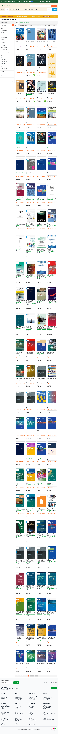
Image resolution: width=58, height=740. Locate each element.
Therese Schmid (50, 199)
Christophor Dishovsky (51, 251)
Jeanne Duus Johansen (19, 456)
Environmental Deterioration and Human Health (30, 612)
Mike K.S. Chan (18, 69)
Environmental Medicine (27, 13)
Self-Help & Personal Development (49, 713)
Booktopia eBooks (32, 699)
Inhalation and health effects (52, 457)
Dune (16, 709)
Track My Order (17, 694)
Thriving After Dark (40, 67)
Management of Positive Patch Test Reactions (41, 586)
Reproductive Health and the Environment (20, 275)
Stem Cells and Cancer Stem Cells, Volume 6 (41, 560)
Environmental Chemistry (41, 41)
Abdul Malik (28, 614)
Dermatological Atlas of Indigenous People (51, 638)
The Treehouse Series (18, 719)
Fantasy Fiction (45, 718)
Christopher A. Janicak (30, 121)
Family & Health (45, 709)
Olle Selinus (39, 483)
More (54, 25)
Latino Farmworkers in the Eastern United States (41, 534)
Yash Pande (39, 69)
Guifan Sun (46, 614)
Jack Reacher (17, 711)
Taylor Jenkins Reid (32, 720)
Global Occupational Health (41, 300)
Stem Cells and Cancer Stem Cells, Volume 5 (30, 560)
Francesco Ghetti (40, 251)
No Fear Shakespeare (4, 718)
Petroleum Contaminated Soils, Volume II (20, 94)
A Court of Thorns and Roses (20, 705)
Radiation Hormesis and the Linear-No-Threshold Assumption (52, 431)
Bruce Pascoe (31, 706)
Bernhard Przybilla (24, 172)
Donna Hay (31, 709)
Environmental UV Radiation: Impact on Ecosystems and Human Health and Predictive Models (41, 250)
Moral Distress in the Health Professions (19, 664)
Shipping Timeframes (18, 698)
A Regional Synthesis (40, 482)
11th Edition (39, 42)
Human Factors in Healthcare (19, 42)
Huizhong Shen (18, 640)
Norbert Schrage (39, 458)
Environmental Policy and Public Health (41, 223)
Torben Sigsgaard (40, 353)
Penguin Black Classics (4, 719)
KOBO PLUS (25, 11)
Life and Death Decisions (30, 93)
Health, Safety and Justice (41, 535)
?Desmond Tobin (46, 431)
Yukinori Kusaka (28, 199)
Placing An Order (3, 694)
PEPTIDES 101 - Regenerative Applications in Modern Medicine (20, 68)
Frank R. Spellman (40, 146)
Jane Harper (31, 713)
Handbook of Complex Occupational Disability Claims (20, 586)
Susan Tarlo (49, 225)
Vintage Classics (3, 723)
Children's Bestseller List (47, 696)
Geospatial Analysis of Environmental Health (30, 379)
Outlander (16, 717)
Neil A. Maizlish (28, 329)
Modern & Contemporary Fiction (48, 719)
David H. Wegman (44, 329)
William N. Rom (39, 225)
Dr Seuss (2, 709)
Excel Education (3, 708)
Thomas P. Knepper (19, 614)
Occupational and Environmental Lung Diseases (50, 223)
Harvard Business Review (5, 712)
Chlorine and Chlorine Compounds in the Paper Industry (51, 42)
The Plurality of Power (51, 326)
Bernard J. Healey (29, 225)
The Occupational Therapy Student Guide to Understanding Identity (31, 68)
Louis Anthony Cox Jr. (19, 536)
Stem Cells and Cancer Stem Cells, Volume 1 (41, 379)
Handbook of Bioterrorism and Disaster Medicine (30, 534)
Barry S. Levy (39, 329)
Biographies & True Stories (47, 705)
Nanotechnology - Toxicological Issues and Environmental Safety (41, 275)
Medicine (10, 13)
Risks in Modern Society (51, 274)
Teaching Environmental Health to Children (51, 379)
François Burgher (45, 458)
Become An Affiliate (4, 699)
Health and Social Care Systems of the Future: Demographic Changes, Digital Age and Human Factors (30, 639)
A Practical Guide (50, 587)
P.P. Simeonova (39, 277)
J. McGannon (28, 588)
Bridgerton (16, 707)
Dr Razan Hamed (29, 69)
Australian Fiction (46, 714)
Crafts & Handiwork (46, 708)
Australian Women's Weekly (5, 706)
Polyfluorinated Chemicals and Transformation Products (20, 612)
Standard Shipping (18, 696)
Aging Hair (38, 430)
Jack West (16, 712)
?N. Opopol (44, 277)
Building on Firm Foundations (20, 224)
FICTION (2, 11)
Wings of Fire (17, 723)
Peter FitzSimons (32, 717)
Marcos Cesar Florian (50, 640)
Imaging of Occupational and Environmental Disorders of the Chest (30, 172)
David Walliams (31, 707)
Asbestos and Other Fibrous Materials (29, 301)
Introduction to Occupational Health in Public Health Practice (30, 223)
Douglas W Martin (18, 147)
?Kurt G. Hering (34, 199)
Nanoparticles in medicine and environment (51, 456)
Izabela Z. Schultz (19, 431)
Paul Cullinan (54, 225)
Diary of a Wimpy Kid (18, 708)
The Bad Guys (17, 718)
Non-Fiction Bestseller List (47, 699)
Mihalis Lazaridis (18, 510)
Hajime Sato (18, 484)
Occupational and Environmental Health (40, 327)
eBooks (2, 13)
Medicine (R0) (49, 639)
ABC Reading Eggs (4, 705)
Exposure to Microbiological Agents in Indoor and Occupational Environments (30, 664)
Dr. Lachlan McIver (29, 94)
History (44, 712)
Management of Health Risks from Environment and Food (20, 482)
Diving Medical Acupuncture (39, 94)
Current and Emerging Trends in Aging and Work (51, 664)
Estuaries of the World (50, 613)
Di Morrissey (31, 708)
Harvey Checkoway (50, 302)
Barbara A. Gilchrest (50, 171)
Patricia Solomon (50, 147)
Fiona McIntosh (31, 711)
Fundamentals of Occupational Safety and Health (51, 508)
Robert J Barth (24, 147)
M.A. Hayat (17, 406)
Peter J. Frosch (39, 171)
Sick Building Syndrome (30, 352)
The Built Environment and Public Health (41, 508)
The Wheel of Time (18, 720)
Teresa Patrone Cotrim (30, 640)
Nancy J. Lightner (40, 640)
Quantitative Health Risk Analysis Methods (20, 534)
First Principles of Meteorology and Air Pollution (29, 508)
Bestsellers (31, 25)
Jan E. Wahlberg (39, 587)
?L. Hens (25, 276)
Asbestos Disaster (50, 352)
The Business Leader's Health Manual (30, 586)
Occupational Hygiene (19, 248)
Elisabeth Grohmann (33, 614)
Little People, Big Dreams (19, 713)
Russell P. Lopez (39, 510)
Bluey (2, 707)
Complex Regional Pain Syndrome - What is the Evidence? (20, 146)
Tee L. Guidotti (39, 301)
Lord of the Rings (18, 714)
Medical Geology (40, 481)
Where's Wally (3, 724)
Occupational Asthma (40, 352)
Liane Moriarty (31, 714)
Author (38, 406)
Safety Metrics (28, 119)
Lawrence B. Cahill (50, 121)
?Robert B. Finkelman (44, 483)
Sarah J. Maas (31, 719)
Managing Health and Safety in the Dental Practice (30, 249)
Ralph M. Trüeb (39, 431)
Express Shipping (18, 697)
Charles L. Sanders (50, 432)
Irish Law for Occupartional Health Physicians (31, 42)
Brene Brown (31, 705)
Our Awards (31, 697)
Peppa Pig (2, 720)
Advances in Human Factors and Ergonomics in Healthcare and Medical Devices (41, 639)
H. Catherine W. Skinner (30, 303)
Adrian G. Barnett (29, 458)
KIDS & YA (16, 11)
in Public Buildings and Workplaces (30, 354)
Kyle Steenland (18, 328)
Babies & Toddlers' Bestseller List (48, 694)
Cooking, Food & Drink (47, 707)
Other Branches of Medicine (17, 13)
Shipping (16, 693)
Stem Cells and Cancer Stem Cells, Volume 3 (30, 405)
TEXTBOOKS (12, 11)
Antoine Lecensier (29, 173)
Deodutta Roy (28, 432)
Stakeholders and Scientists (19, 353)
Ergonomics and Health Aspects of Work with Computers (20, 197)
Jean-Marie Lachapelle (51, 536)
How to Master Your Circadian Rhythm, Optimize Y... (41, 69)
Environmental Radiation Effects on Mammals (41, 664)
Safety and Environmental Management (41, 145)
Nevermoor (17, 715)
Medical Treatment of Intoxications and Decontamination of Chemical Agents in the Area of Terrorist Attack (51, 250)
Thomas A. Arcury (40, 536)
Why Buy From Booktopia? (33, 696)
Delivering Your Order (18, 699)
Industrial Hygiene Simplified (50, 94)
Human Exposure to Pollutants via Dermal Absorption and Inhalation (20, 508)
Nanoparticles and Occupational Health (29, 275)
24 (22, 675)
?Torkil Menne (44, 171)
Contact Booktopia (4, 696)
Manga (44, 720)
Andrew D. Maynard (29, 276)
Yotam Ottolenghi (32, 724)
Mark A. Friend (49, 510)
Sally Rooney (31, 718)
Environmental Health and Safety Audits (51, 119)
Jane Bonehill (28, 251)
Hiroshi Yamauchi (39, 614)
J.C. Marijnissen (49, 458)
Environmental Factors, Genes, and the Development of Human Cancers (30, 431)
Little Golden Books (4, 715)
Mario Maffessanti (40, 199)
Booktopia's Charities (32, 698)
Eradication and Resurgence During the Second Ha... (30, 483)
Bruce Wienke (28, 146)
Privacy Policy (3, 698)
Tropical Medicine (4, 32)
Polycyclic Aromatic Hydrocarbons (19, 638)
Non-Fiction (6, 13)
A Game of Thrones (18, 706)
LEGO (2, 714)
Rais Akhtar (28, 484)
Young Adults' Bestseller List (47, 697)
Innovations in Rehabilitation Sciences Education (51, 146)
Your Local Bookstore (32, 694)
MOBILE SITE (54, 687)
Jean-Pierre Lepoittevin (51, 561)
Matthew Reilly (31, 715)
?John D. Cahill (35, 535)
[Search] (54, 6)
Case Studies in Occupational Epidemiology (20, 327)
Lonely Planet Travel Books (5, 717)
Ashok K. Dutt (32, 484)
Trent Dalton (31, 723)
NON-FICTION (7, 11)
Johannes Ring (18, 172)
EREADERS (21, 11)
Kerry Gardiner (18, 249)
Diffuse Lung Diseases (41, 196)
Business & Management (47, 706)
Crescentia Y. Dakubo (51, 406)
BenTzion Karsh (18, 199)
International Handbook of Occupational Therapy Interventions (41, 405)
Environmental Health (19, 119)
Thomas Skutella (24, 69)
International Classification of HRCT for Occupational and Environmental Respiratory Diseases (31, 198)
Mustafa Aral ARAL (50, 484)
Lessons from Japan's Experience (50, 354)
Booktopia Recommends (23, 25)
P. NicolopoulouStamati (19, 276)
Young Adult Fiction (46, 723)
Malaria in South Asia (30, 481)
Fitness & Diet (45, 711)
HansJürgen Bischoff (50, 275)
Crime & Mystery (46, 715)
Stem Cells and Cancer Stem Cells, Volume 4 (20, 560)
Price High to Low (47, 25)
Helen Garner (31, 712)
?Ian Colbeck (25, 510)
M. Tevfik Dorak (35, 432)
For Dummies (3, 711)
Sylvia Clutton (18, 225)
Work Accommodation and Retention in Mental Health (20, 430)
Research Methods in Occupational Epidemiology (52, 301)
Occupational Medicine (35, 13)
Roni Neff (38, 121)
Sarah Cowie (49, 329)
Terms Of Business (4, 697)
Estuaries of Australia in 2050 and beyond (51, 612)
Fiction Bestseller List (46, 698)
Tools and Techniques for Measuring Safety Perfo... (30, 120)
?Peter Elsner (44, 587)
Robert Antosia (28, 535)
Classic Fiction (45, 717)
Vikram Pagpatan (35, 69)
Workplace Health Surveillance (29, 327)
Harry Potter (3, 713)
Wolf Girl (16, 724)
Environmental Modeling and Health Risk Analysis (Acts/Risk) (51, 482)
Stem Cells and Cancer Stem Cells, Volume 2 (20, 405)
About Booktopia (32, 693)
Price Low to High (39, 25)
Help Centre (3, 693)
